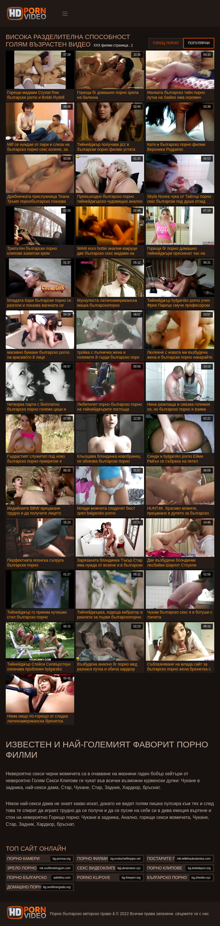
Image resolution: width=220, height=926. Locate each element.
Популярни (199, 43)
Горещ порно (166, 43)
